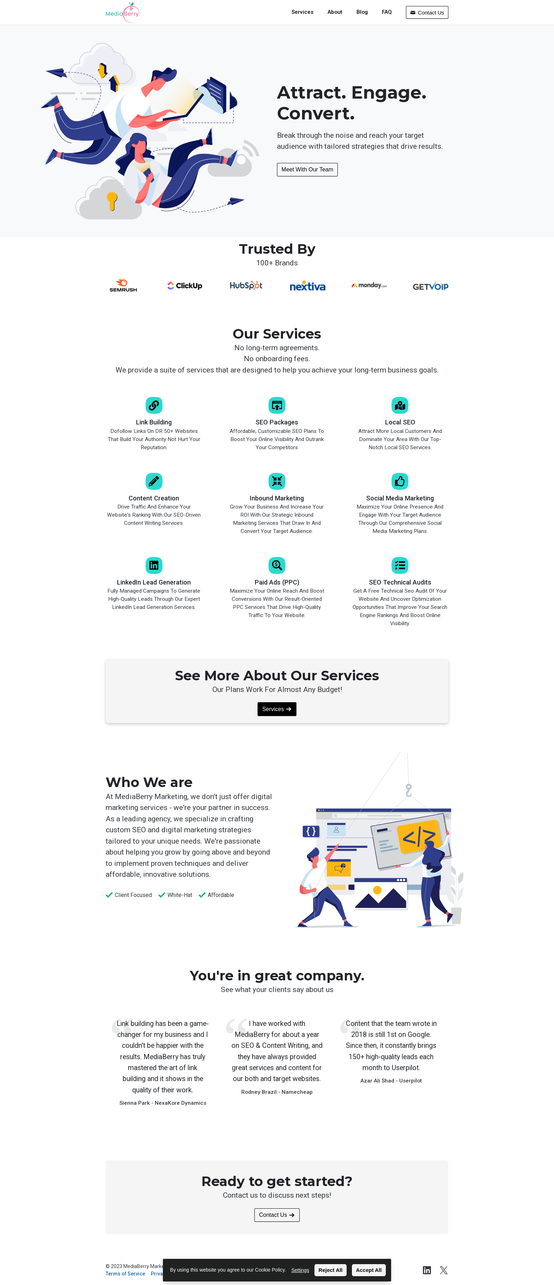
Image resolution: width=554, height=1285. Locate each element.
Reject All (331, 1270)
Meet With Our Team (307, 169)
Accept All (369, 1270)
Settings (300, 1270)
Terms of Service (125, 1274)
